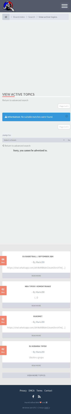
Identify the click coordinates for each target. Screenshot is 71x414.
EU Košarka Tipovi (38, 346)
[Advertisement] (35, 56)
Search (31, 16)
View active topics (48, 16)
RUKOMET (37, 316)
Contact (48, 390)
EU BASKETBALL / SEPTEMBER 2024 (37, 256)
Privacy (23, 390)
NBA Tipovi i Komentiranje (38, 286)
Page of (64, 106)
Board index (19, 16)
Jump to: (6, 135)
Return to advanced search (15, 100)
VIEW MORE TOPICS (36, 375)
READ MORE (36, 276)
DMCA (31, 390)
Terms (39, 390)
